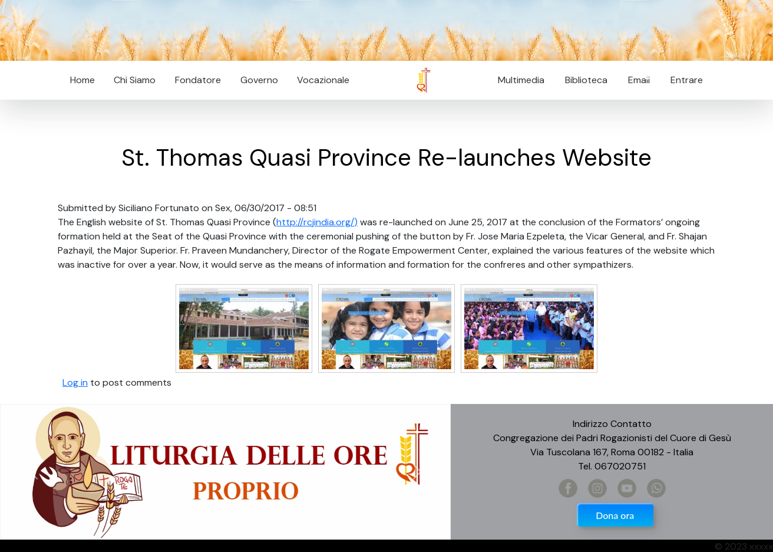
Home (82, 80)
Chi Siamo (135, 80)
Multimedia (521, 80)
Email (635, 80)
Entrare (686, 80)
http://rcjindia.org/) (317, 222)
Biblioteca (586, 80)
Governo (259, 80)
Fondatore (198, 80)
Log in (75, 382)
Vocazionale (323, 80)
